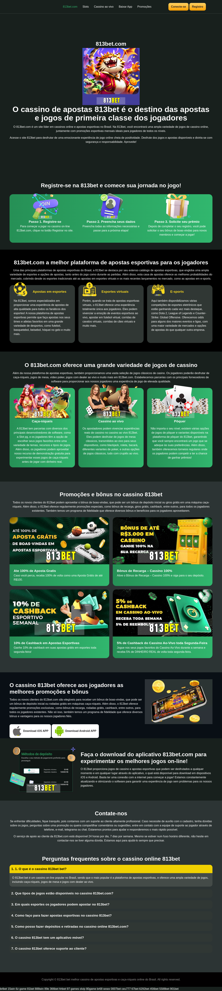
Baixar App (125, 6)
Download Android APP (75, 731)
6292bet (144, 988)
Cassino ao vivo (104, 6)
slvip (82, 988)
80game (91, 988)
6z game (21, 988)
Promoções (144, 6)
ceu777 (126, 988)
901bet (174, 988)
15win (11, 988)
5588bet (164, 988)
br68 (100, 988)
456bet (154, 988)
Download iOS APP (30, 731)
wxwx (106, 988)
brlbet (3, 988)
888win (39, 988)
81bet (30, 988)
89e (46, 988)
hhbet (62, 988)
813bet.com (70, 6)
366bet (54, 988)
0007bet (116, 988)
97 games (73, 988)
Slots (86, 6)
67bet (134, 988)
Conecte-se (178, 6)
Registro (197, 6)
